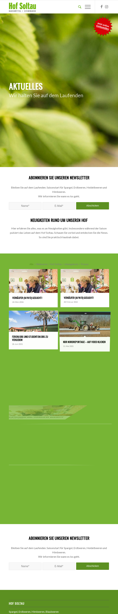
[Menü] (86, 6)
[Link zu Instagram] (106, 6)
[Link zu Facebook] (101, 6)
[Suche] (78, 6)
